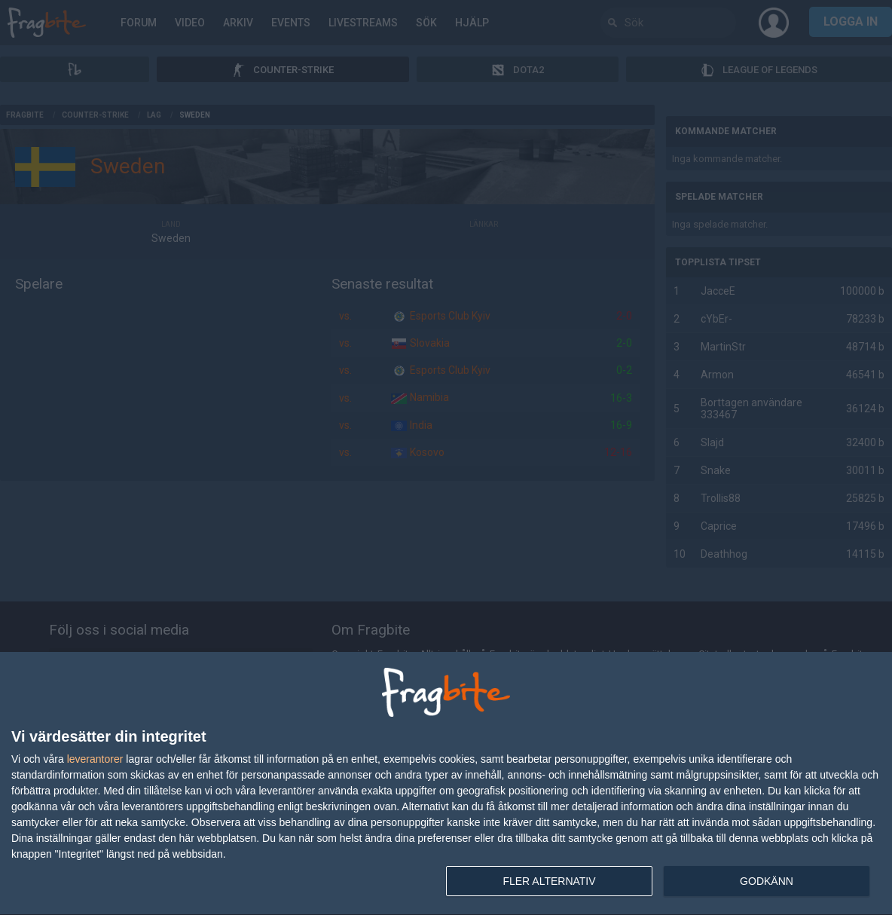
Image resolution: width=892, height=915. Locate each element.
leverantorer (95, 759)
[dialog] (446, 784)
